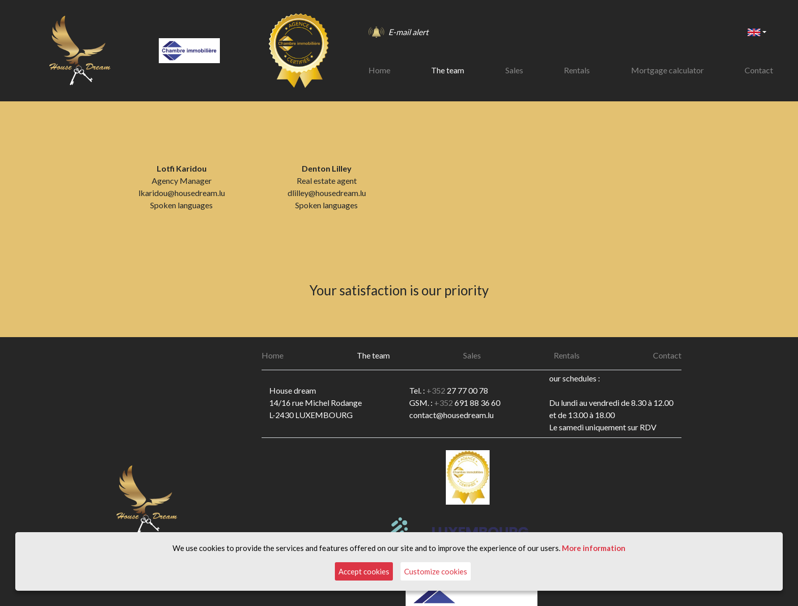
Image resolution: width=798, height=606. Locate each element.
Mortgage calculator (667, 70)
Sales (514, 70)
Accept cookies (363, 571)
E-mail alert (408, 32)
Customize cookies (435, 571)
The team (447, 70)
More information (593, 548)
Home (379, 70)
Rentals (577, 70)
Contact (759, 70)
